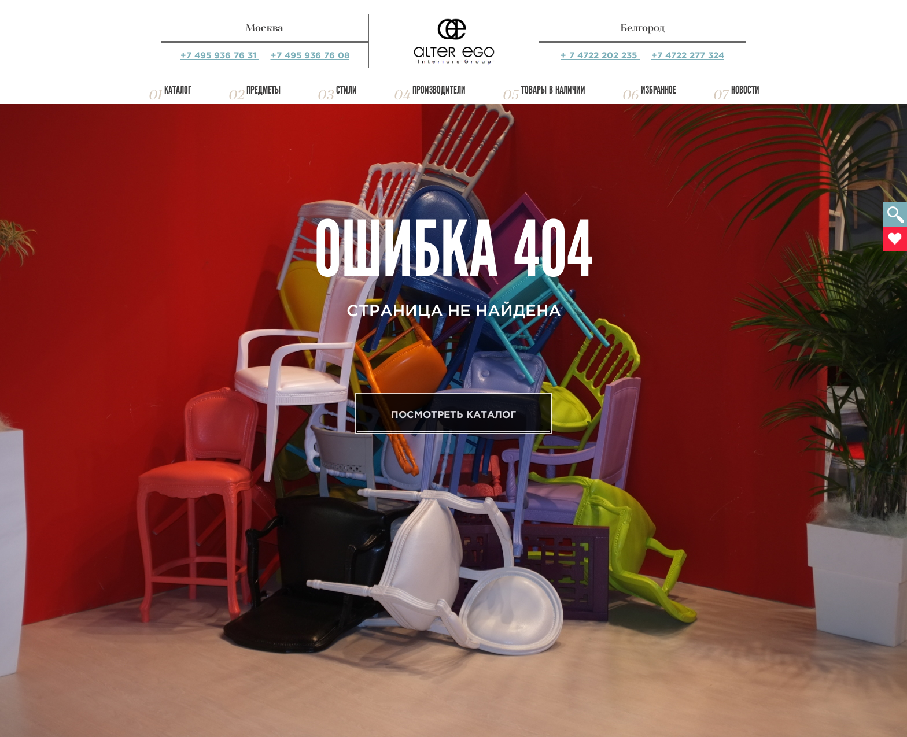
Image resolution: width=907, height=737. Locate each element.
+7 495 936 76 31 (219, 55)
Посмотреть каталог (453, 414)
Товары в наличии (553, 90)
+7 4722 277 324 (687, 55)
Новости (745, 90)
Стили (346, 90)
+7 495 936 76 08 (310, 55)
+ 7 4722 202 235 (600, 55)
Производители (439, 90)
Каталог (177, 90)
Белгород (643, 27)
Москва (264, 27)
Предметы (263, 90)
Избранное (658, 90)
